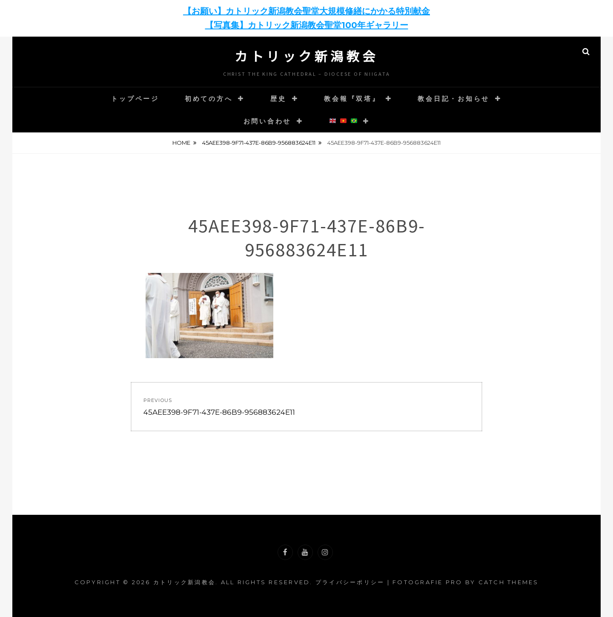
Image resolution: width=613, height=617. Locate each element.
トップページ (135, 99)
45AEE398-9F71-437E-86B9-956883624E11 (258, 142)
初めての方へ (209, 99)
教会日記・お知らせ (454, 99)
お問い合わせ (267, 121)
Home (181, 142)
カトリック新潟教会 (306, 55)
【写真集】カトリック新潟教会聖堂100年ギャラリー (306, 25)
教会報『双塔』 (352, 99)
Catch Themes (508, 582)
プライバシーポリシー (350, 582)
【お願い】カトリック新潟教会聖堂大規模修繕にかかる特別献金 (306, 11)
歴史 (278, 99)
